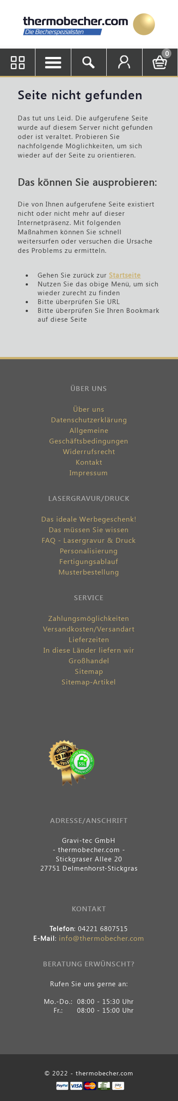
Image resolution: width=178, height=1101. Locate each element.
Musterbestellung (88, 571)
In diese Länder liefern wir (89, 649)
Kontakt (89, 461)
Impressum (89, 472)
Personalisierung (89, 550)
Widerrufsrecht (89, 451)
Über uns (88, 408)
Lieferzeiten (89, 639)
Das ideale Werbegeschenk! (89, 518)
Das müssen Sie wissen (89, 529)
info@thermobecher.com (101, 938)
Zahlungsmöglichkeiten (88, 618)
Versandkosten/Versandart (89, 628)
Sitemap (89, 671)
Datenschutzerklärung (89, 419)
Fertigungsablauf (88, 561)
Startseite (125, 275)
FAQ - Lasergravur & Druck (89, 540)
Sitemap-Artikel (89, 681)
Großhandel (89, 660)
